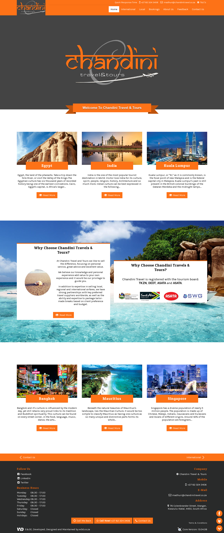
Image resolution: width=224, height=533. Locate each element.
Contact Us (198, 9)
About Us (168, 9)
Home (114, 9)
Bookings (154, 9)
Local (142, 9)
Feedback (182, 9)
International (128, 9)
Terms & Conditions (198, 521)
